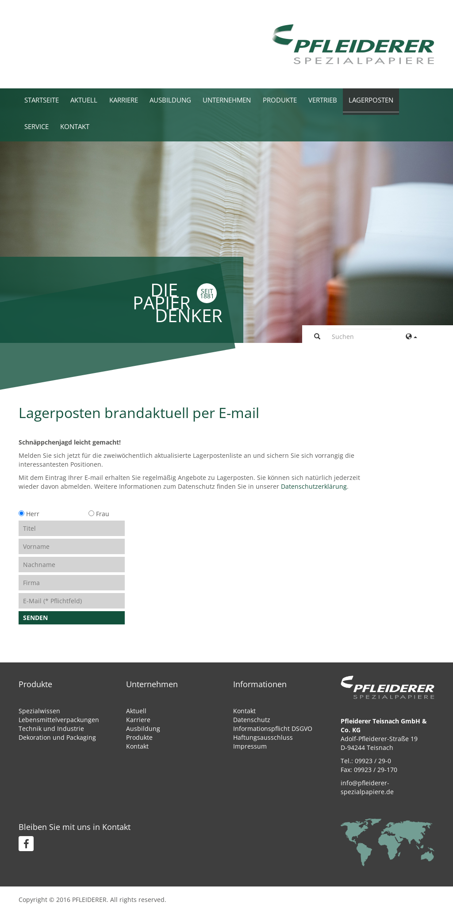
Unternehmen (245, 99)
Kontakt (80, 126)
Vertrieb (349, 99)
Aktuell (90, 99)
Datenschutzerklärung (314, 486)
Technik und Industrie (51, 728)
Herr (29, 514)
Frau (98, 514)
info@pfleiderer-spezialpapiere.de (367, 787)
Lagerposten (401, 99)
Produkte (302, 99)
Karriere (133, 99)
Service (38, 126)
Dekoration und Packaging (57, 737)
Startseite (44, 99)
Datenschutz (251, 719)
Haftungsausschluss (263, 737)
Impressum (250, 746)
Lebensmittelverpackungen (59, 719)
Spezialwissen (39, 711)
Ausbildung (183, 99)
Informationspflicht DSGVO (272, 728)
